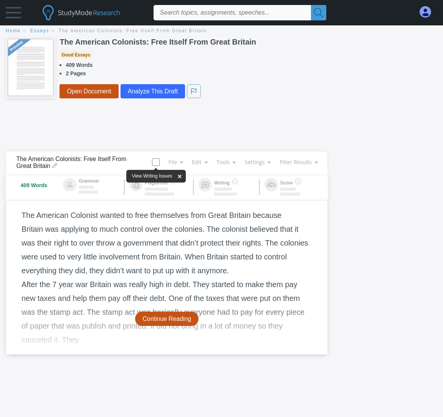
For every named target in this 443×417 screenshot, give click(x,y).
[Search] (318, 12)
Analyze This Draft (153, 91)
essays (39, 30)
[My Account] (428, 12)
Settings (257, 162)
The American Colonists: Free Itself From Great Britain (133, 30)
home (13, 30)
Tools (226, 162)
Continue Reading (166, 319)
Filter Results (298, 162)
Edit (199, 162)
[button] (13, 14)
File (176, 162)
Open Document (89, 91)
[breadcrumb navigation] (221, 31)
